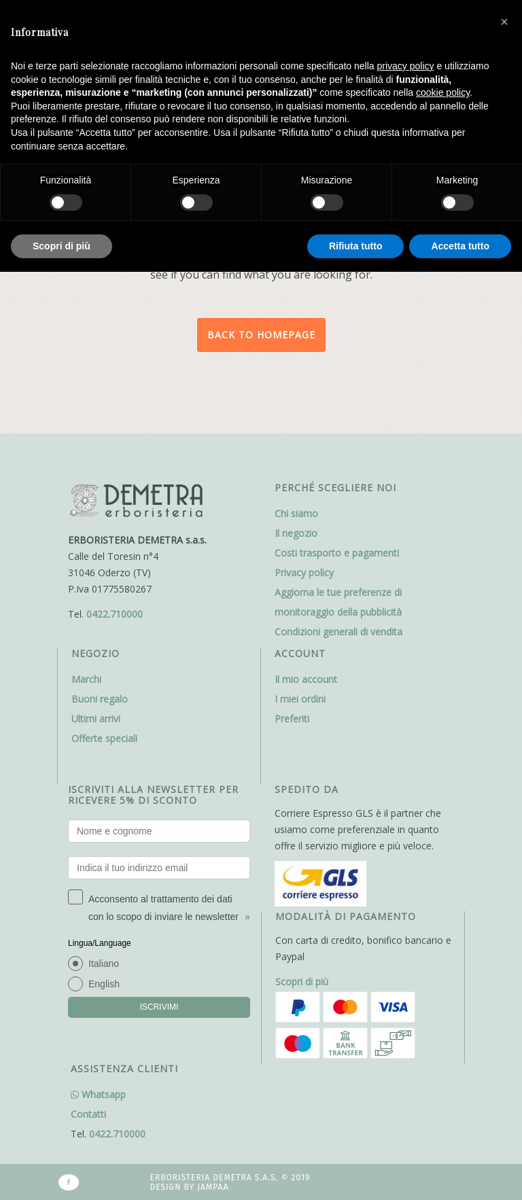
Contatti (88, 1114)
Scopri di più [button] (61, 246)
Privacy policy (304, 572)
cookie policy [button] (443, 92)
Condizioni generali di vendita (338, 631)
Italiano (103, 963)
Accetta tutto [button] (460, 246)
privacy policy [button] (405, 65)
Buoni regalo (99, 698)
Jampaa (212, 1187)
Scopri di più (301, 981)
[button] (504, 22)
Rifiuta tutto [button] (356, 246)
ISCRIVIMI (159, 1007)
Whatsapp (98, 1094)
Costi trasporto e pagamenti (337, 552)
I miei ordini (300, 698)
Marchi (86, 679)
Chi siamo (296, 513)
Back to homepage (261, 334)
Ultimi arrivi (95, 718)
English (104, 983)
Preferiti (292, 718)
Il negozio (296, 533)
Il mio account (306, 679)
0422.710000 (114, 613)
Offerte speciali (104, 738)
